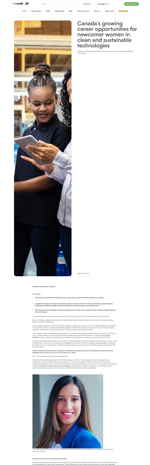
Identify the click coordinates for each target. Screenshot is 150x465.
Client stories (59, 11)
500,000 (35, 337)
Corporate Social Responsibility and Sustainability (54, 366)
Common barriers (100, 343)
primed (52, 333)
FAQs (48, 11)
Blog (70, 11)
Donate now (123, 11)
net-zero (74, 330)
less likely (68, 343)
